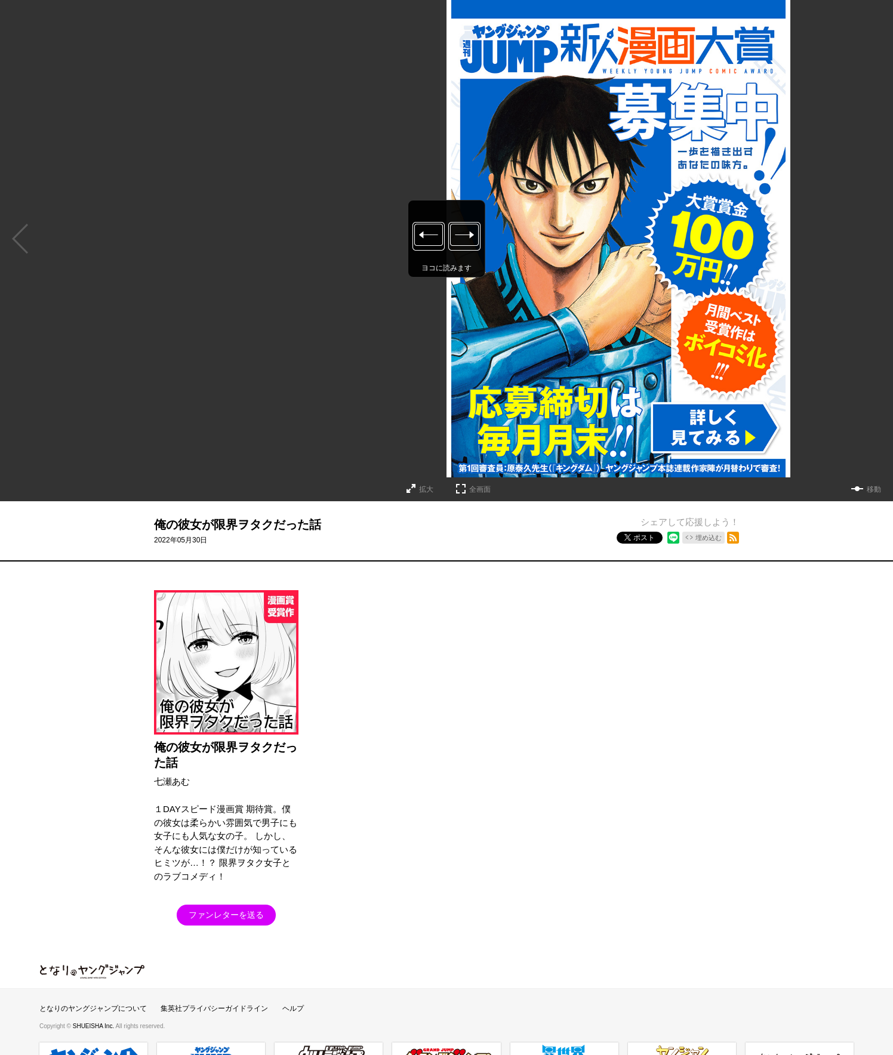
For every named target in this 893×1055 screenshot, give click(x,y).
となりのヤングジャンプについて (93, 1008)
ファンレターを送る (226, 915)
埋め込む (708, 537)
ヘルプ (293, 1008)
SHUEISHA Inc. (94, 1026)
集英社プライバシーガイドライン (214, 1008)
